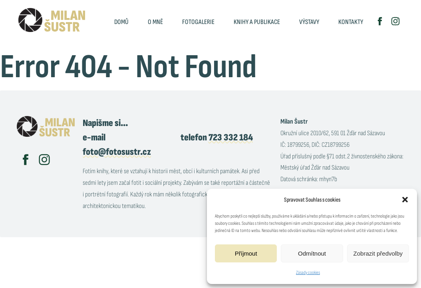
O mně (155, 22)
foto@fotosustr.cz (117, 152)
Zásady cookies (308, 273)
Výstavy (309, 22)
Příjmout (246, 253)
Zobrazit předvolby (378, 253)
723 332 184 (231, 137)
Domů (121, 22)
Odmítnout (312, 253)
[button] (405, 200)
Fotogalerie (198, 22)
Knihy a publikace (257, 22)
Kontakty (350, 22)
